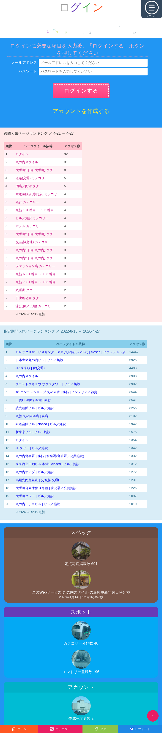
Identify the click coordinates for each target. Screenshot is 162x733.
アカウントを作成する (81, 111)
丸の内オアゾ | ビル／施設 (35, 472)
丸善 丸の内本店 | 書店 (32, 416)
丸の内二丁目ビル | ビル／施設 (38, 504)
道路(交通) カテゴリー (32, 178)
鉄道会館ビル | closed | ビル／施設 (41, 424)
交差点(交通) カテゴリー (33, 242)
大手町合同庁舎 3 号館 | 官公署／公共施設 (46, 488)
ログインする (81, 91)
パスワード (28, 71)
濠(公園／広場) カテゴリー (35, 306)
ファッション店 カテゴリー (35, 266)
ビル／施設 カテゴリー (32, 218)
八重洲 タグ (24, 290)
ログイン (22, 154)
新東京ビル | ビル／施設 (33, 432)
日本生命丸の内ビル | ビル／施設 (39, 360)
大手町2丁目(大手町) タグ (34, 234)
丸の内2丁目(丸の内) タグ (34, 258)
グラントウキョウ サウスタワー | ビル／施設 (48, 384)
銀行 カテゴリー (27, 202)
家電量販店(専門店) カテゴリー (38, 194)
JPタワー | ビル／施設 (32, 448)
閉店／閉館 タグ (27, 186)
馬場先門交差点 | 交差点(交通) (37, 480)
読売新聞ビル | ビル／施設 (35, 408)
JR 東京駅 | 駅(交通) (30, 368)
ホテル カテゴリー (29, 226)
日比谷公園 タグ (27, 298)
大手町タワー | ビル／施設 (35, 496)
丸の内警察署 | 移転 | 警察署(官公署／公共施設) (50, 456)
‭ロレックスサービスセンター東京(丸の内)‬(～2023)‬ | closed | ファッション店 (71, 352)
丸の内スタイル (27, 162)
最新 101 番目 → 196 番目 (35, 210)
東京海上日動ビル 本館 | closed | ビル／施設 (48, 464)
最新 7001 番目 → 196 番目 (35, 282)
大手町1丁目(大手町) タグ (34, 170)
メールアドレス (24, 62)
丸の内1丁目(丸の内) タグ (34, 250)
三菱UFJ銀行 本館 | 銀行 (33, 400)
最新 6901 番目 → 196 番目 (35, 274)
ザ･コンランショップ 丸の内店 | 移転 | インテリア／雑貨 (56, 392)
